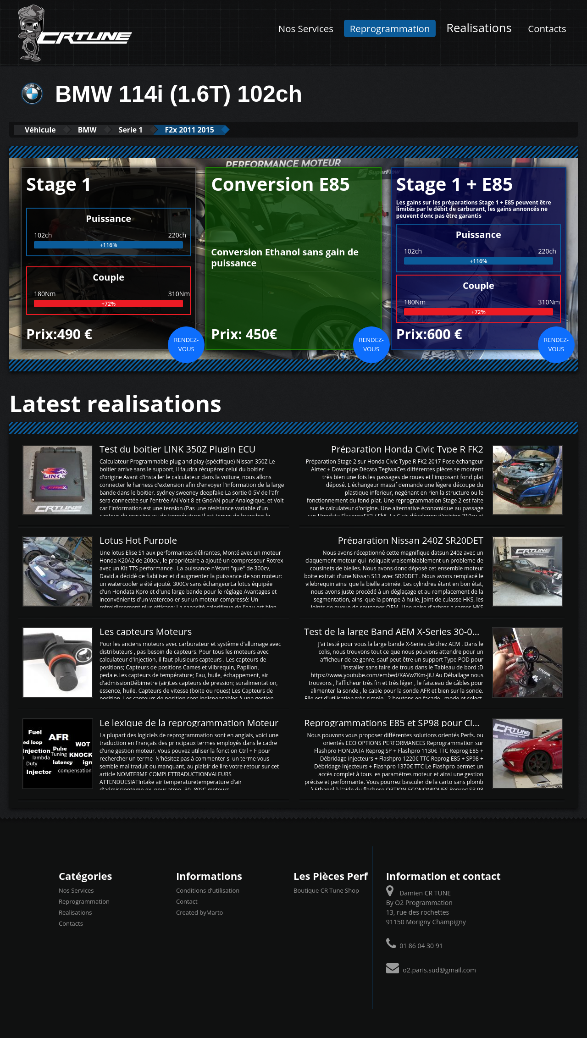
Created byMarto (199, 912)
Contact (187, 901)
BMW (99, 129)
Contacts (547, 28)
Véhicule (44, 129)
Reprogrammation (390, 28)
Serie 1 (149, 129)
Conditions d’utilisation (207, 890)
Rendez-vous (186, 344)
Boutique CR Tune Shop (326, 890)
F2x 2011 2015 (215, 129)
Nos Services (305, 28)
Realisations (479, 28)
